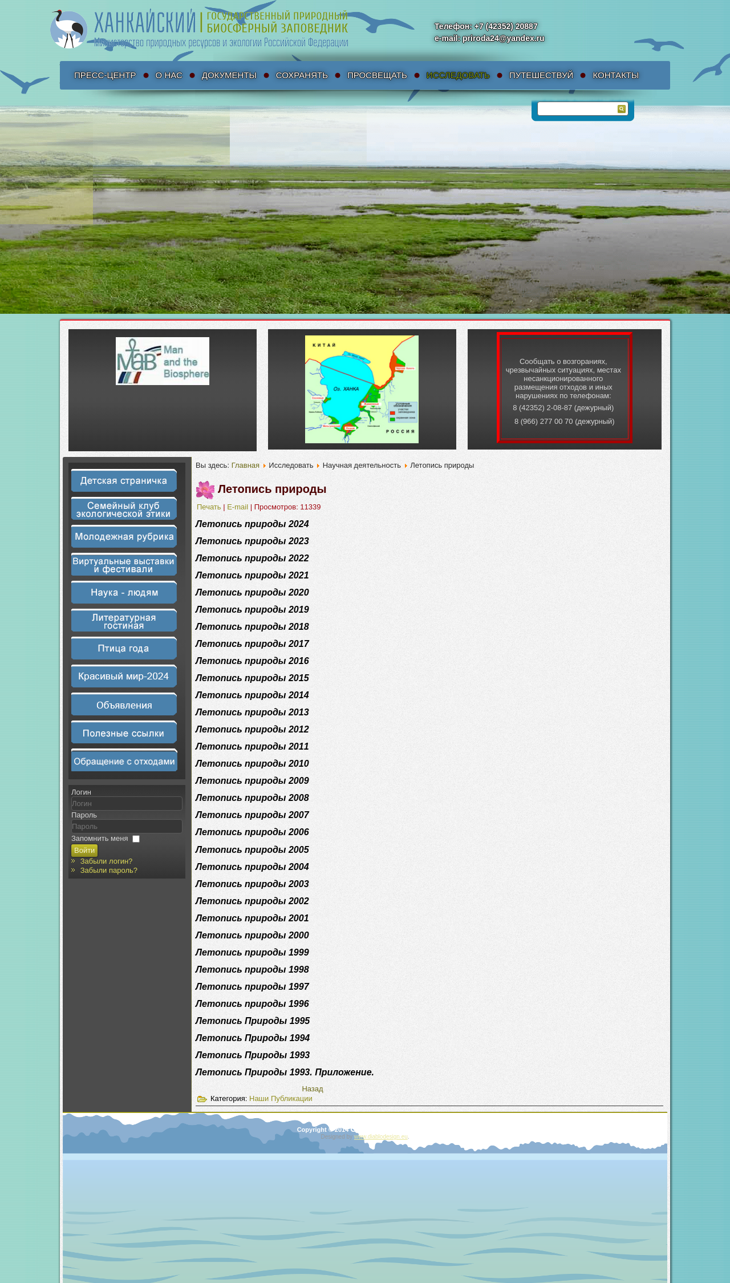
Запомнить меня (99, 838)
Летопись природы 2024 (252, 524)
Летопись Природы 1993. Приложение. (285, 1074)
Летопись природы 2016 (252, 661)
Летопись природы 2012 (252, 729)
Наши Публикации (281, 1100)
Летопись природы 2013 (252, 712)
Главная (245, 465)
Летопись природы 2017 (252, 644)
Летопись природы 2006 (252, 834)
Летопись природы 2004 (252, 868)
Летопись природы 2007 (252, 815)
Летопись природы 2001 (252, 920)
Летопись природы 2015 (252, 678)
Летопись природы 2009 (252, 781)
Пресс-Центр (105, 75)
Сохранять (302, 75)
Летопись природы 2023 (252, 541)
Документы (229, 75)
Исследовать (458, 75)
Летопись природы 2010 (252, 763)
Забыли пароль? (108, 870)
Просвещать (377, 75)
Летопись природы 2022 (252, 558)
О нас (169, 75)
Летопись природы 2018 (252, 627)
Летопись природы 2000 (252, 937)
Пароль (84, 815)
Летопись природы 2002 (252, 903)
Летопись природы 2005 (252, 851)
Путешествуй (541, 75)
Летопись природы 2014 (252, 695)
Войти (84, 850)
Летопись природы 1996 (252, 1005)
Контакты (616, 75)
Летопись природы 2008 (252, 798)
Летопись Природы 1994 (253, 1040)
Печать (210, 507)
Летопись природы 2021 (252, 575)
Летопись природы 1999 (252, 954)
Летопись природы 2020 (252, 592)
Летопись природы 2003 (252, 886)
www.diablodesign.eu (381, 1137)
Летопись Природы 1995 (253, 1022)
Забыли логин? (106, 861)
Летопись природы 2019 (252, 609)
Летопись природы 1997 (252, 988)
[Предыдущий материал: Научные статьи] (312, 1090)
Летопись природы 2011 (252, 746)
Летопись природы (272, 489)
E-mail (238, 507)
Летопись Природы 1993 (253, 1057)
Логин (81, 792)
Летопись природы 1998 (252, 971)
